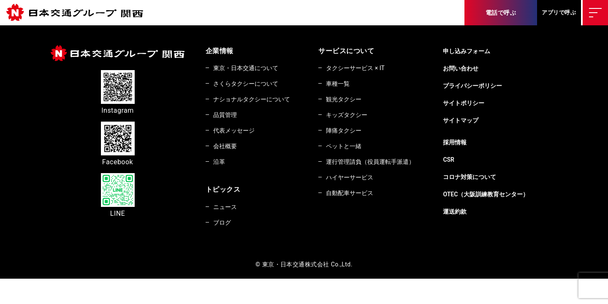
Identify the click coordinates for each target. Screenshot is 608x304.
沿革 (220, 164)
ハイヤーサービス (361, 180)
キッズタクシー (358, 116)
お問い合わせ (481, 68)
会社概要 (227, 148)
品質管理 (227, 116)
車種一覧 (348, 84)
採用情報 (474, 142)
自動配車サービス (361, 196)
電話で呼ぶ (501, 12)
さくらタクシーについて (250, 84)
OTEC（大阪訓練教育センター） (508, 194)
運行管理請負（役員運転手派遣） (384, 164)
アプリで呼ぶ (559, 12)
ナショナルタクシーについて (256, 100)
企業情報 (219, 51)
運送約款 (474, 211)
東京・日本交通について (250, 68)
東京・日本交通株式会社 (78, 13)
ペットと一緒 (355, 148)
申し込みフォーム (487, 51)
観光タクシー (355, 100)
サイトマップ (481, 120)
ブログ (223, 226)
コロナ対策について (490, 177)
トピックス (223, 192)
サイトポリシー (484, 103)
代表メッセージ (237, 132)
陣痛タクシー (355, 132)
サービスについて (355, 51)
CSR (467, 159)
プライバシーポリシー (494, 86)
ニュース (227, 210)
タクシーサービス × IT (368, 68)
